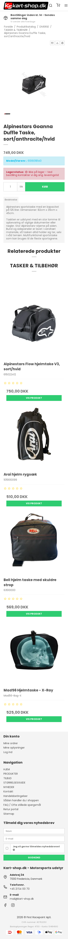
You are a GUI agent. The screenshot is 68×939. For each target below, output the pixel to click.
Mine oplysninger (14, 747)
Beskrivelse (11, 199)
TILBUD (7, 778)
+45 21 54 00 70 (20, 889)
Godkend (34, 857)
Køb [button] (45, 186)
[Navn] (34, 831)
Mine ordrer (10, 743)
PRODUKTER (10, 774)
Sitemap (8, 814)
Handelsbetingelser (15, 796)
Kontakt (8, 791)
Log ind (7, 752)
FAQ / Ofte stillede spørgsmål (22, 805)
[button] (52, 43)
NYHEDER (8, 787)
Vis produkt (34, 397)
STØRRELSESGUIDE (14, 782)
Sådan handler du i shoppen (21, 800)
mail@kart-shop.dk (22, 899)
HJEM (6, 769)
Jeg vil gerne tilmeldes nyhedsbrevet (36, 848)
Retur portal (10, 809)
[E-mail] (34, 838)
